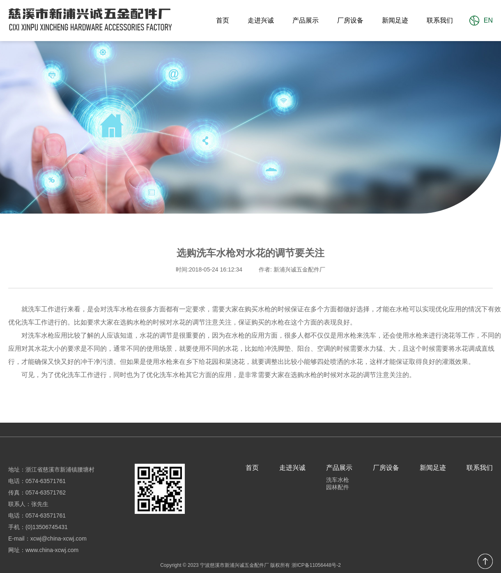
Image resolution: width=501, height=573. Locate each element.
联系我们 (440, 20)
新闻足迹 (395, 20)
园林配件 (337, 487)
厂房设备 (350, 20)
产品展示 (305, 20)
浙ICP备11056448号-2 (316, 565)
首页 (222, 20)
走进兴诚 (261, 20)
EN (488, 20)
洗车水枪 (337, 479)
